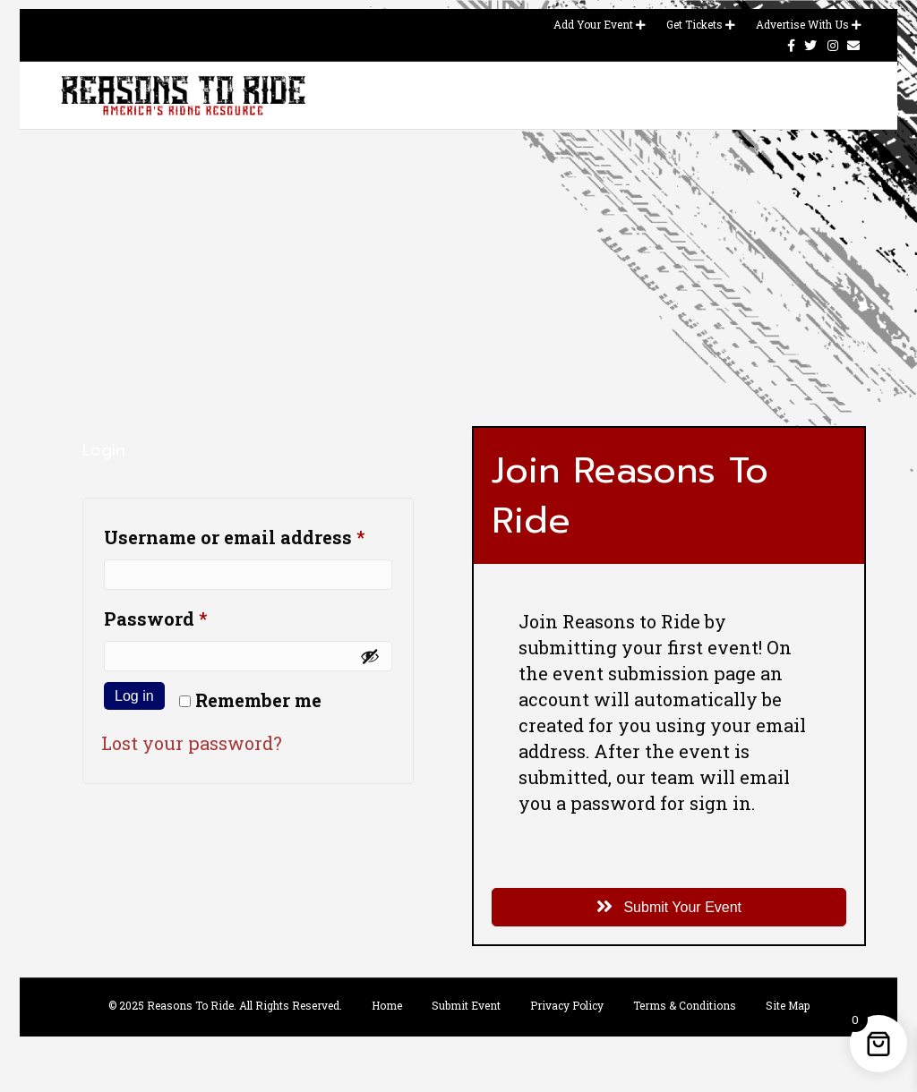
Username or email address (248, 580)
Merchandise (718, 96)
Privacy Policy (567, 1052)
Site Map (788, 1052)
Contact (794, 140)
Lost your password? (191, 789)
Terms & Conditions (684, 1052)
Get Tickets (700, 24)
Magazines (599, 96)
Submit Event (466, 1052)
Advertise (707, 140)
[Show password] (370, 702)
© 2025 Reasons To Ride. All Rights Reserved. (225, 1052)
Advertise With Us (808, 24)
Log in (134, 742)
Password (195, 662)
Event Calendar (474, 96)
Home (374, 96)
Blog (808, 96)
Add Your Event (599, 24)
